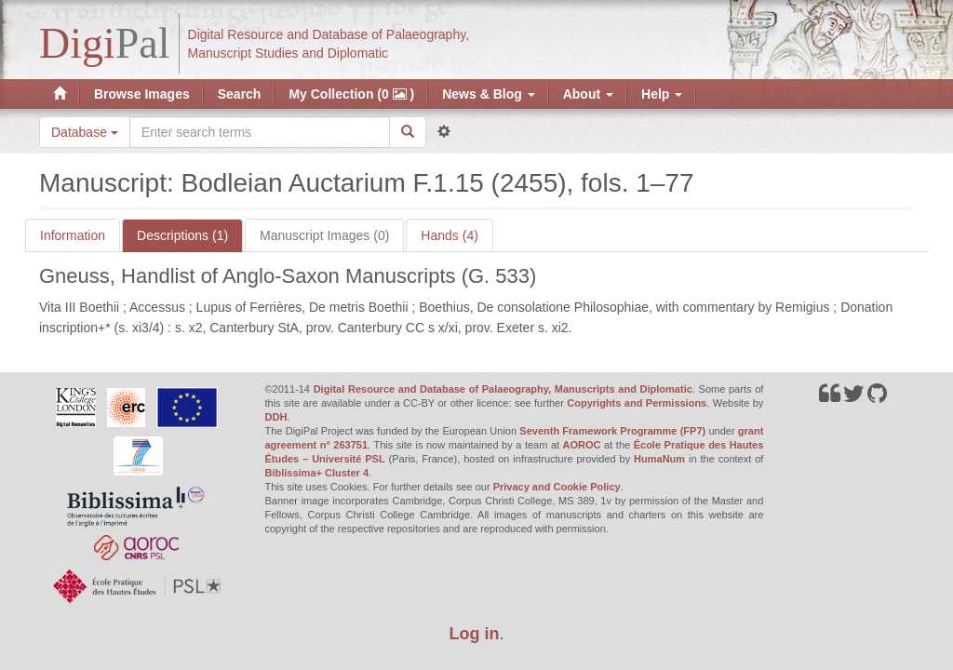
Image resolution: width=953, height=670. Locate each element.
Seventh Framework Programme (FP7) (612, 430)
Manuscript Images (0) (324, 235)
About (588, 94)
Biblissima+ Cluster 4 (317, 472)
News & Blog (488, 94)
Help (661, 94)
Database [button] (84, 132)
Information (72, 235)
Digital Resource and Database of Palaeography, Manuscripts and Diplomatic (503, 389)
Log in (475, 633)
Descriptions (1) (182, 235)
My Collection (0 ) (351, 94)
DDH (276, 416)
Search (240, 94)
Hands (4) (449, 235)
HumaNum (659, 458)
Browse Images (142, 94)
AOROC (582, 444)
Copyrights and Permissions (636, 403)
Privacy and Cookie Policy (557, 486)
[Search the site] (259, 132)
